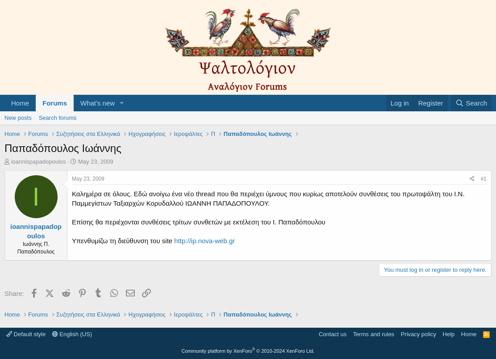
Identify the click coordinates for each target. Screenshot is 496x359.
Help (449, 334)
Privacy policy (418, 334)
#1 (484, 179)
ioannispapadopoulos (38, 161)
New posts (18, 117)
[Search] (471, 103)
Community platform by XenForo (248, 351)
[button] (122, 103)
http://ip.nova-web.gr (204, 241)
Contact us (332, 334)
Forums (54, 103)
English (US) (72, 334)
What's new (97, 103)
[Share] (472, 179)
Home (20, 103)
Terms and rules (373, 334)
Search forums (58, 117)
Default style (26, 334)
